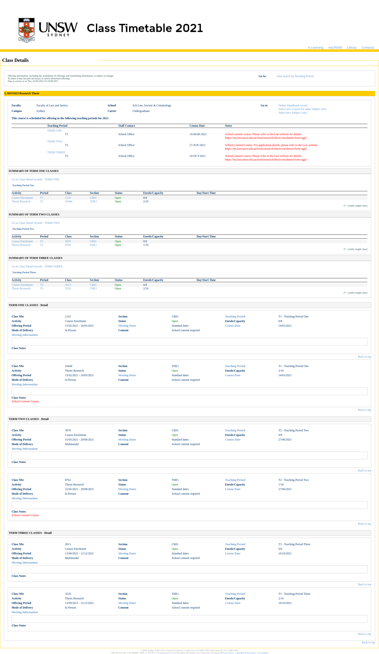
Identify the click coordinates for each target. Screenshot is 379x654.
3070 (68, 241)
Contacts (368, 47)
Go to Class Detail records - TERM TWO (36, 223)
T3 (41, 285)
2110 (68, 197)
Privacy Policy (227, 653)
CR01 (93, 197)
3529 (68, 288)
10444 (68, 201)
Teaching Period (235, 316)
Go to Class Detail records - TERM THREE (37, 266)
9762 (68, 245)
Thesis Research (21, 201)
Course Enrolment (22, 197)
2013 (68, 285)
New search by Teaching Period (295, 76)
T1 (41, 197)
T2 (41, 241)
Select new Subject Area (292, 112)
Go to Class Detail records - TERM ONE (35, 179)
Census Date (233, 325)
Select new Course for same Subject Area (302, 109)
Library (352, 47)
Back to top (364, 356)
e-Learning (315, 47)
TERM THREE (56, 152)
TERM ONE (54, 130)
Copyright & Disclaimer (245, 653)
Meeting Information (25, 335)
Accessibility (263, 653)
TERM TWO (54, 141)
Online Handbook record (292, 105)
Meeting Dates (127, 325)
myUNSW (335, 47)
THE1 (93, 201)
